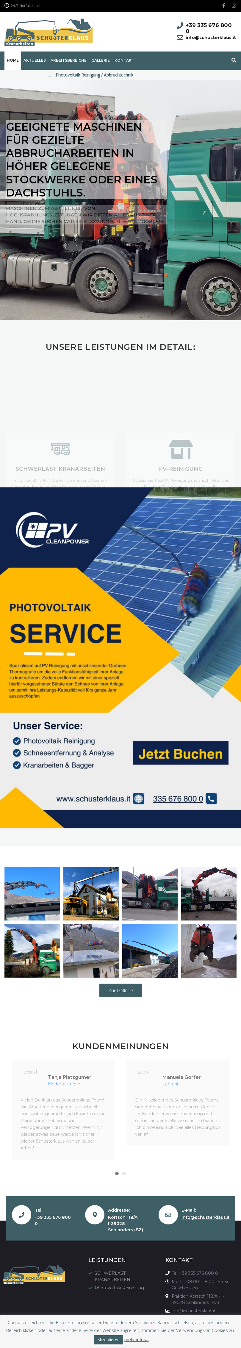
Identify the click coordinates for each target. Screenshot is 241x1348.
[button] (120, 990)
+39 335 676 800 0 (209, 28)
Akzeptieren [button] (109, 1339)
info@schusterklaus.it (205, 1217)
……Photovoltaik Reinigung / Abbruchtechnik (102, 75)
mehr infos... (136, 1339)
